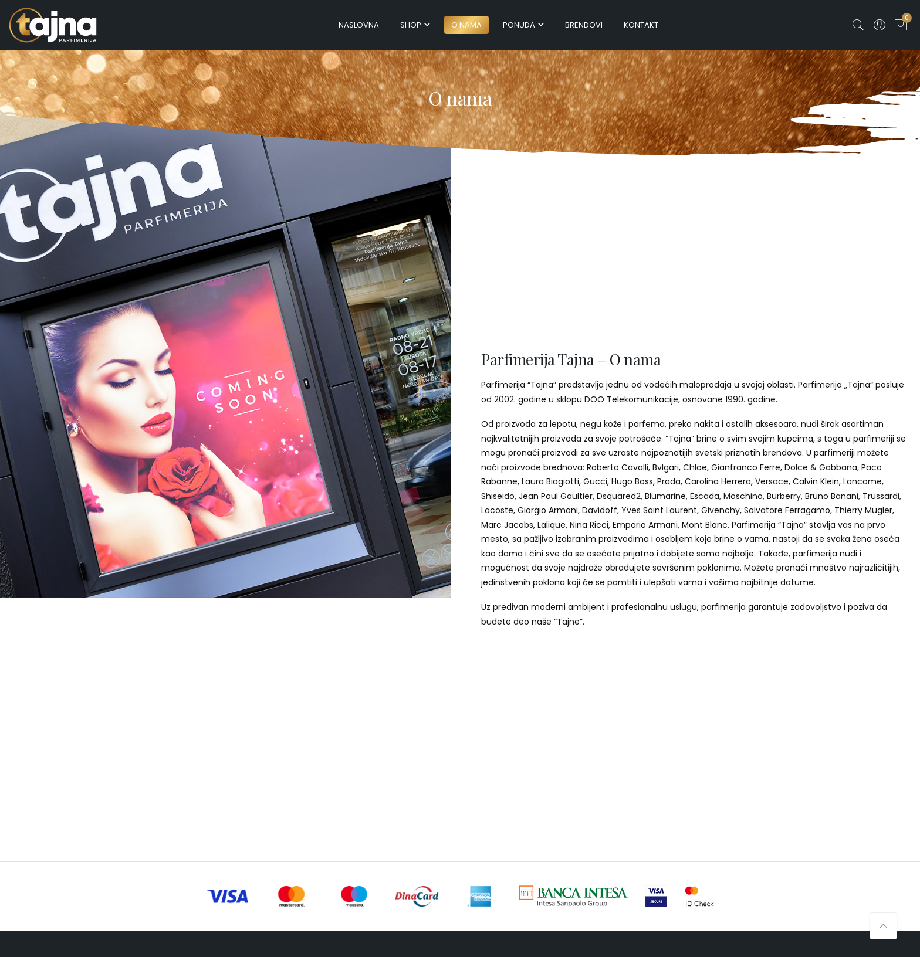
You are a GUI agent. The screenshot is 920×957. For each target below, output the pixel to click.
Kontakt (641, 24)
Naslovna (359, 24)
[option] (225, 347)
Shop (410, 24)
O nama (466, 24)
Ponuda (519, 24)
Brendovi (584, 24)
